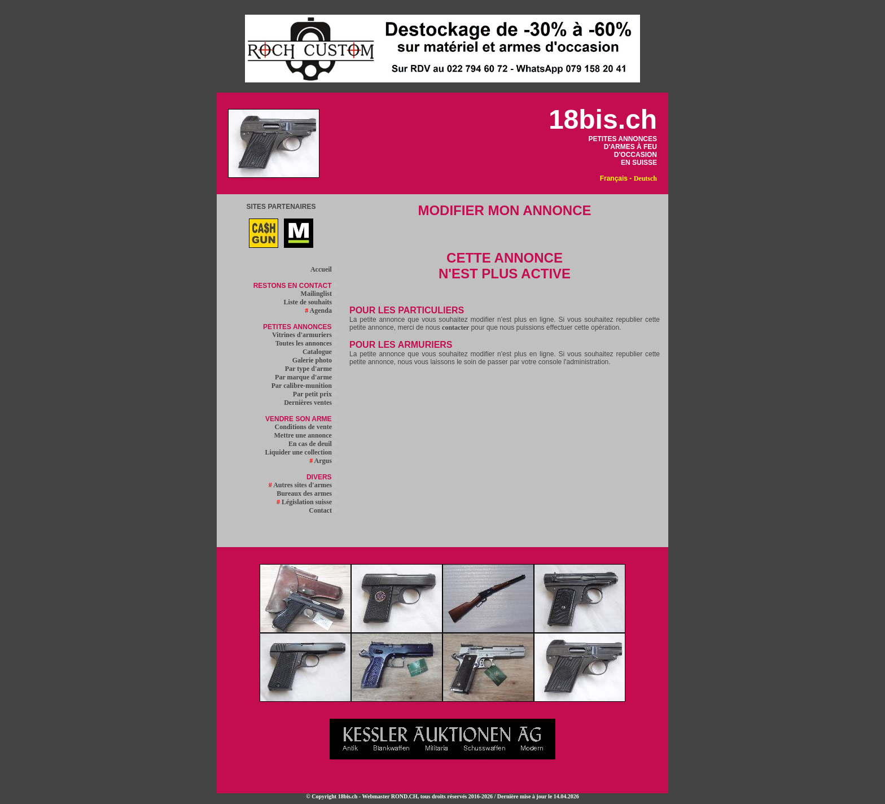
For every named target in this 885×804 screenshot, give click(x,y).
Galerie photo (314, 360)
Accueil (323, 269)
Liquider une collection (301, 452)
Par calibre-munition (304, 386)
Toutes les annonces (306, 343)
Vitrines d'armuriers (304, 335)
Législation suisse (307, 502)
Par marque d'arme (306, 377)
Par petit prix (315, 394)
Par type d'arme (311, 369)
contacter (455, 327)
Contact (323, 510)
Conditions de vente (306, 427)
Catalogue (320, 352)
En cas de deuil (312, 444)
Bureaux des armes (307, 493)
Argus (323, 461)
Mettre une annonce (305, 435)
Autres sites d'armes (303, 485)
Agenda (321, 310)
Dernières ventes (310, 403)
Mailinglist (319, 294)
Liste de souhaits (310, 302)
